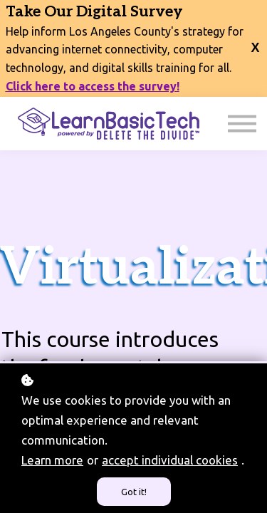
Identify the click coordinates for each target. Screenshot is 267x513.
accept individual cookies (170, 460)
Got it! (134, 492)
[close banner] (255, 39)
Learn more (52, 460)
